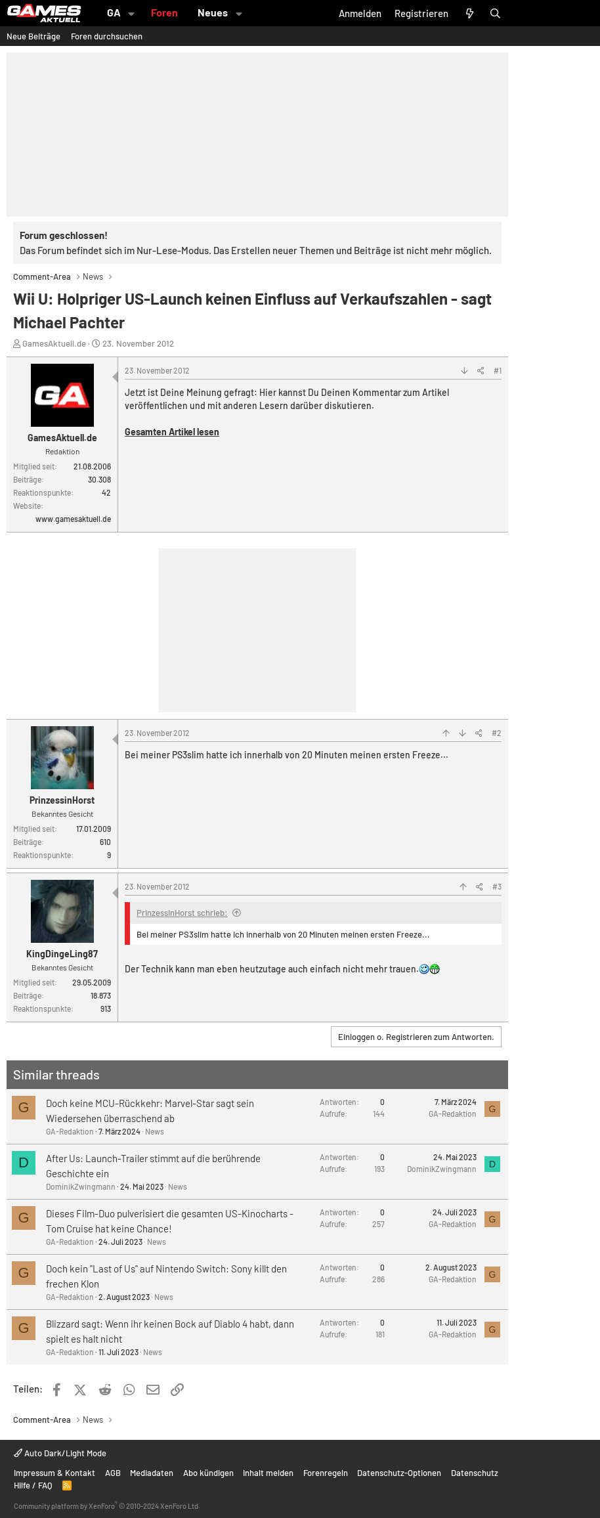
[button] (131, 13)
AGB (113, 1472)
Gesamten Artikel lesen (172, 431)
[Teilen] (481, 370)
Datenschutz (474, 1472)
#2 (497, 732)
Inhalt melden (268, 1472)
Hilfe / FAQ (33, 1485)
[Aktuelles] (469, 13)
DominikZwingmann (81, 1186)
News (154, 1131)
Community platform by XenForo (107, 1506)
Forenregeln (325, 1472)
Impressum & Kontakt (54, 1472)
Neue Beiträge (33, 36)
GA (114, 12)
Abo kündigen (208, 1472)
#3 (497, 886)
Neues (213, 12)
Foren (164, 12)
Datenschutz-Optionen (399, 1472)
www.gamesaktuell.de (73, 518)
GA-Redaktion (70, 1131)
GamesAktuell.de (54, 343)
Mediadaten (151, 1472)
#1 (498, 370)
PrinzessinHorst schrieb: (182, 912)
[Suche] (495, 13)
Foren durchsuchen (106, 36)
